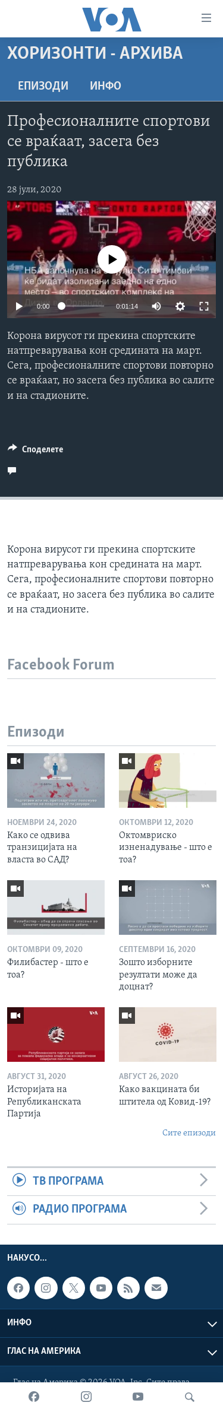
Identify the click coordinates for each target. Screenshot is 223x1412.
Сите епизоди (189, 1133)
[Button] (35, 452)
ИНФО (105, 87)
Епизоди (43, 87)
